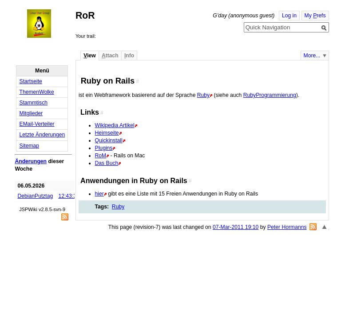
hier (99, 194)
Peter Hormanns (287, 227)
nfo (129, 55)
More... (312, 55)
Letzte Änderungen (42, 135)
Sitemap (30, 146)
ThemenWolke (37, 92)
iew (89, 55)
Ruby (203, 95)
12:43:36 (68, 196)
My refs (315, 15)
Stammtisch (34, 103)
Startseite (31, 81)
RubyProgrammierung (269, 95)
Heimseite (107, 133)
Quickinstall (109, 140)
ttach (110, 55)
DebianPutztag (35, 196)
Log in (289, 15)
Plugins (104, 148)
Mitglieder (31, 113)
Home (47, 23)
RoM (101, 155)
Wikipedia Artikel (115, 125)
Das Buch (107, 163)
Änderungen (31, 161)
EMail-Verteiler (37, 124)
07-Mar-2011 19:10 (235, 227)
